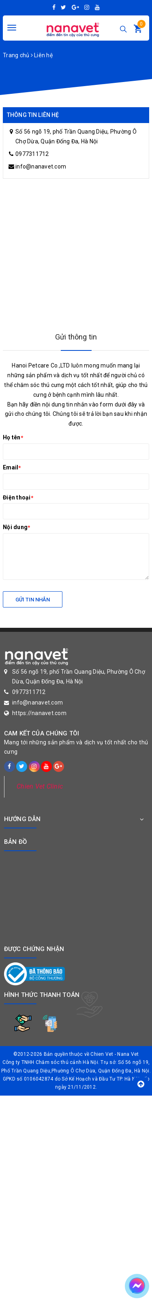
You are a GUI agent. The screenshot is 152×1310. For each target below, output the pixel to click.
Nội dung (16, 527)
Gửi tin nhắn (32, 600)
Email (12, 467)
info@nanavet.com (40, 166)
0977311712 (32, 154)
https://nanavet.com (39, 713)
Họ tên (13, 437)
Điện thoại (18, 497)
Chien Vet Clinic (40, 786)
